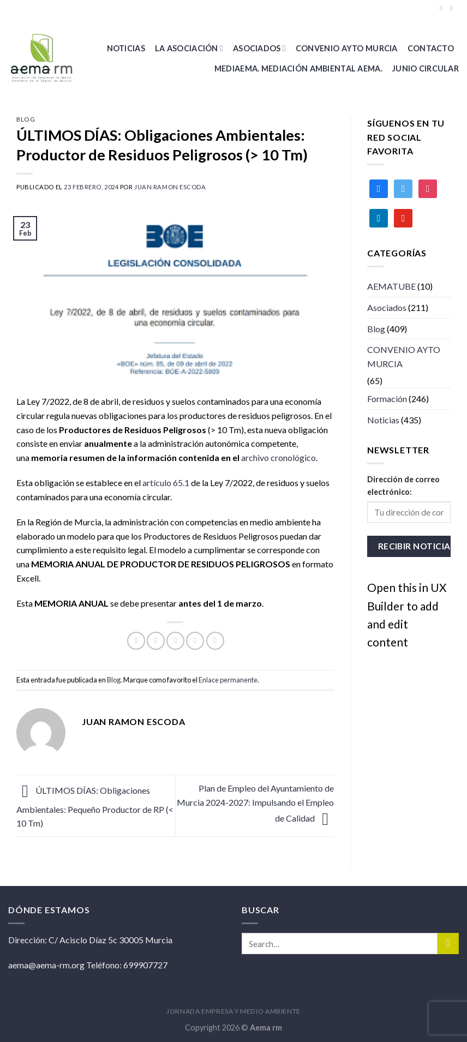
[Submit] (448, 943)
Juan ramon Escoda (170, 186)
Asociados (259, 48)
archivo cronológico (278, 457)
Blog (25, 119)
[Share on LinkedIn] (215, 641)
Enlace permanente (228, 679)
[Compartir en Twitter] (156, 641)
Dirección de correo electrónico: (403, 485)
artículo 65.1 (165, 482)
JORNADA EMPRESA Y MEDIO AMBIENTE (233, 1011)
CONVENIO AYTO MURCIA (347, 48)
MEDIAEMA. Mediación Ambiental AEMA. (298, 68)
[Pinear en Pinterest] (195, 641)
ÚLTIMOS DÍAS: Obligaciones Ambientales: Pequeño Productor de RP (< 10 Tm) (94, 806)
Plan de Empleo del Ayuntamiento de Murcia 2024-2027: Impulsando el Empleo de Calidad (255, 803)
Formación (387, 398)
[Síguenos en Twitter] (453, 8)
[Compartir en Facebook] (136, 641)
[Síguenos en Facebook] (443, 8)
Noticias (126, 48)
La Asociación (189, 48)
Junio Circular (425, 68)
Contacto (431, 48)
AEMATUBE (391, 286)
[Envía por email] (175, 641)
